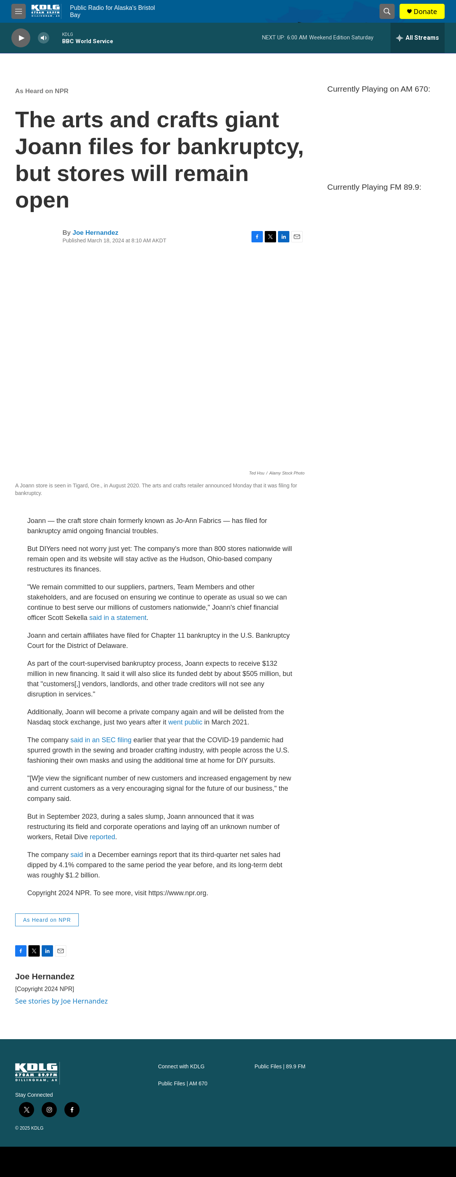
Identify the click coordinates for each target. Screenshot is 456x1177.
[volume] (43, 38)
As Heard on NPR (42, 91)
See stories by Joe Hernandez (61, 1000)
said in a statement (118, 617)
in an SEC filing (107, 740)
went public (185, 722)
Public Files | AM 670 (182, 1083)
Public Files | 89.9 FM (280, 1066)
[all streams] (417, 38)
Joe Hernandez (95, 232)
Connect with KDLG (181, 1066)
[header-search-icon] (387, 11)
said (76, 740)
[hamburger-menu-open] (18, 11)
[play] (21, 38)
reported (102, 837)
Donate (425, 12)
